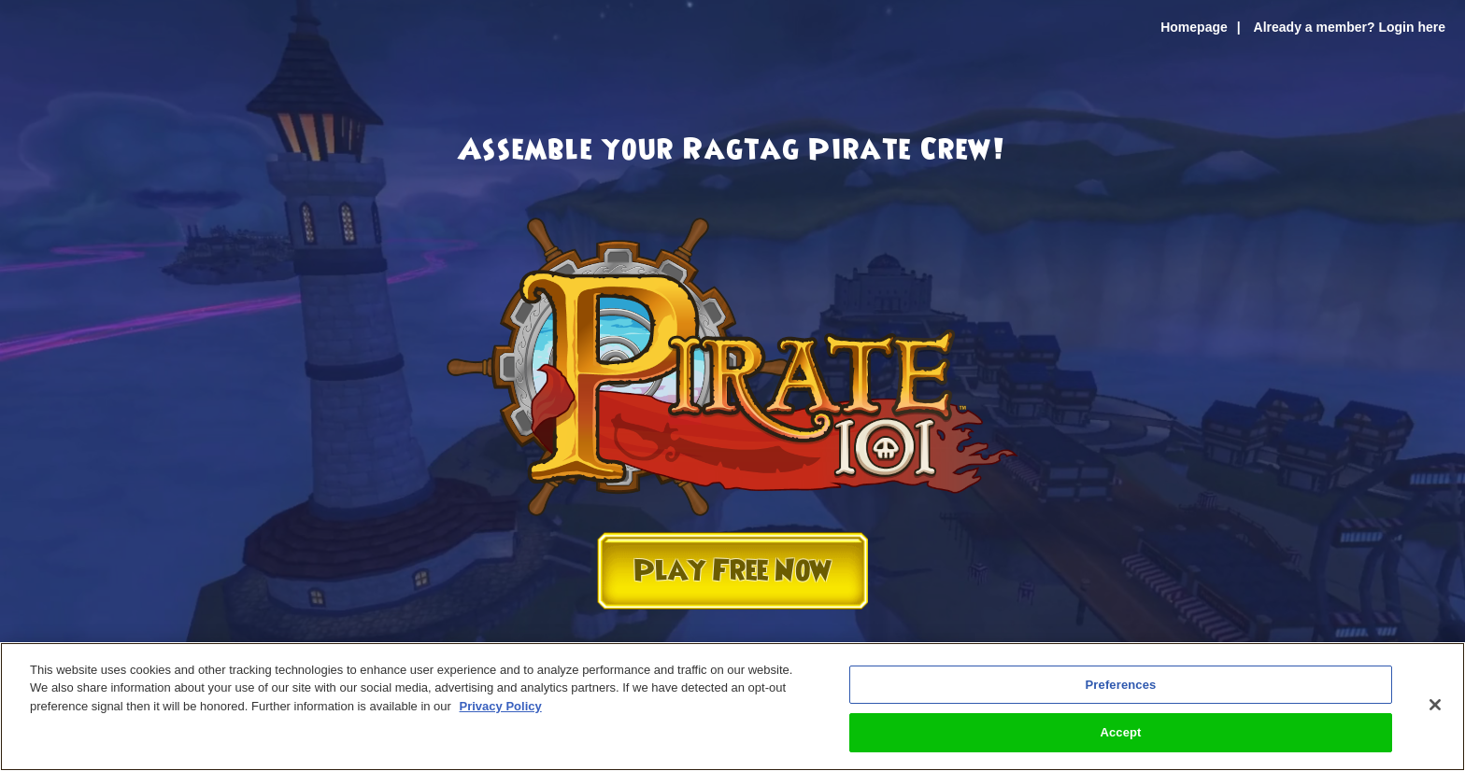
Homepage (1194, 27)
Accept (1120, 732)
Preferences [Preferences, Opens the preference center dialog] (1121, 685)
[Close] (1435, 704)
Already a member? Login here (1349, 27)
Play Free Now (732, 571)
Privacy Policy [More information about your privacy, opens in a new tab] (501, 706)
